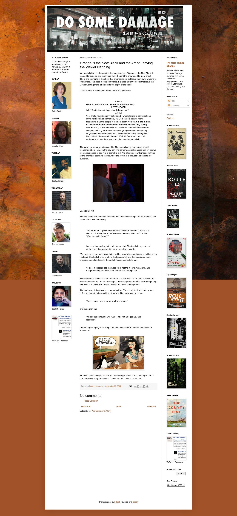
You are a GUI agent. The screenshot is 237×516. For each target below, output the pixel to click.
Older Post (151, 406)
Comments (174, 106)
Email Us (170, 118)
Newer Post (86, 406)
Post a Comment (91, 401)
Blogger (134, 502)
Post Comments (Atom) (101, 411)
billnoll (117, 502)
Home (118, 406)
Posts (171, 101)
